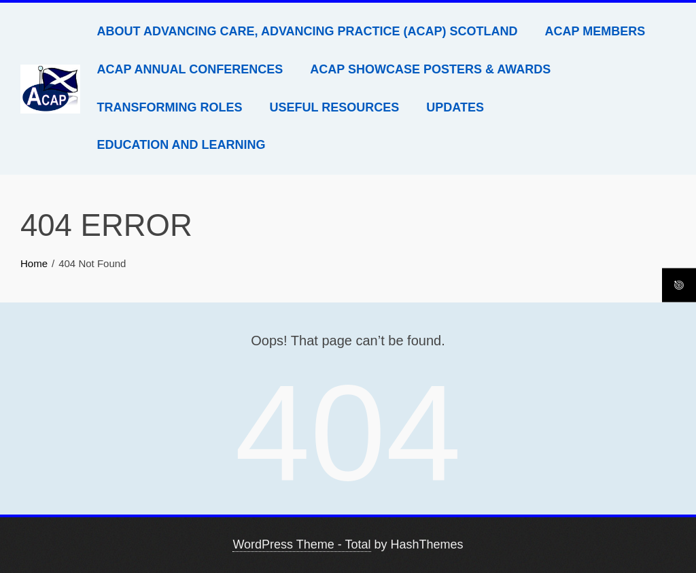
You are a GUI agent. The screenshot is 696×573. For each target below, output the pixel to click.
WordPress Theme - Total (301, 544)
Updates (455, 107)
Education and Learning (181, 145)
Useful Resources (335, 107)
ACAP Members (595, 31)
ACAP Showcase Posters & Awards (430, 69)
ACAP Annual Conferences (190, 69)
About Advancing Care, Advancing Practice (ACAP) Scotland (307, 31)
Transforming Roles (170, 107)
